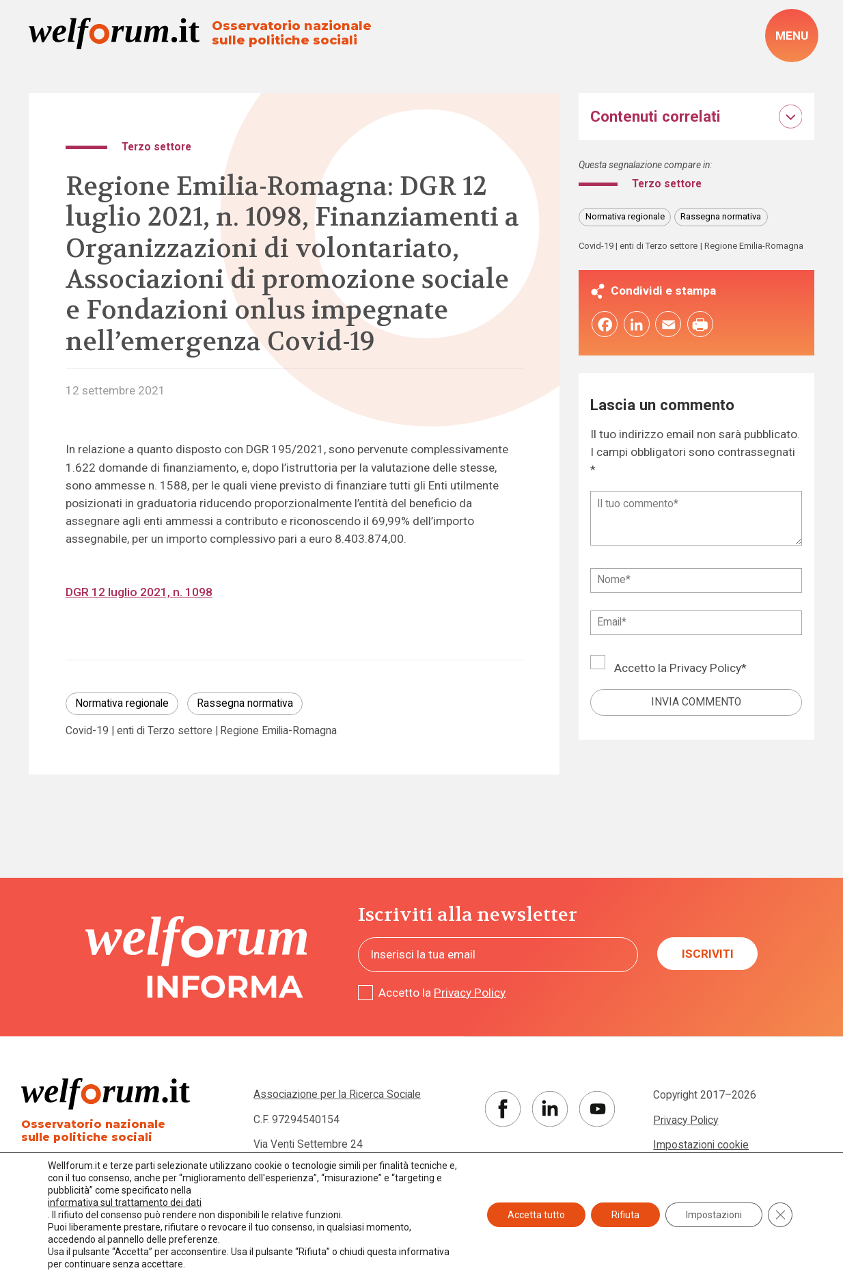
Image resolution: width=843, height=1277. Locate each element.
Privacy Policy (705, 668)
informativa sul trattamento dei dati (125, 1202)
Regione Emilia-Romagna (278, 731)
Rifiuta (625, 1214)
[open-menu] (791, 35)
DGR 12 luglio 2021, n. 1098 (139, 592)
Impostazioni (714, 1214)
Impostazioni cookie (701, 1145)
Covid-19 (87, 731)
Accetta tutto (536, 1214)
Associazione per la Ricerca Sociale (337, 1094)
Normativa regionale (122, 703)
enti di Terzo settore (164, 731)
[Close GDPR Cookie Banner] (780, 1214)
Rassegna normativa (245, 703)
